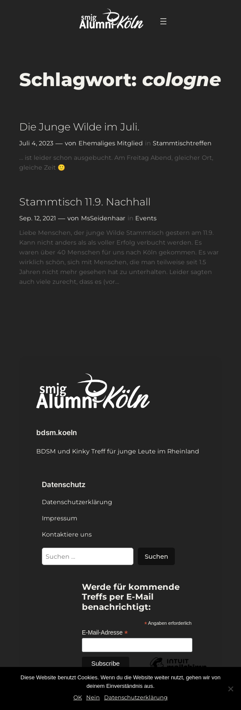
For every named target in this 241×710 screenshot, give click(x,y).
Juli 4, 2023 (36, 143)
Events (146, 218)
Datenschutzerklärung (136, 697)
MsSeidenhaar (103, 218)
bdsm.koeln (56, 432)
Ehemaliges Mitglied (110, 143)
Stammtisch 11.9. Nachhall (85, 202)
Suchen (156, 556)
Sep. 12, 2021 (37, 218)
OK (77, 697)
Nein (93, 697)
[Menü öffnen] (163, 21)
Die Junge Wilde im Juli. (79, 127)
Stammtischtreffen (182, 143)
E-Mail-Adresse (105, 633)
